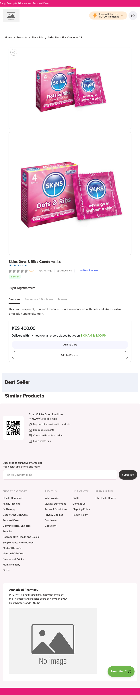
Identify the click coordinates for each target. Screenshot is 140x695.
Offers (6, 570)
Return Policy (80, 514)
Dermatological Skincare (17, 525)
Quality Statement (55, 503)
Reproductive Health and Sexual (21, 536)
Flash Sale (37, 37)
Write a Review (89, 270)
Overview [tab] (14, 299)
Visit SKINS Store (18, 265)
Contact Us (79, 503)
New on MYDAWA (13, 553)
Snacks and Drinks (13, 559)
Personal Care (11, 520)
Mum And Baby (11, 564)
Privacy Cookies (54, 514)
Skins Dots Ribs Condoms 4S (65, 37)
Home (8, 37)
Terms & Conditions (56, 509)
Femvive (7, 531)
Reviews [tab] (62, 299)
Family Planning (11, 503)
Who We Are (52, 498)
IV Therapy (9, 509)
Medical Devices (12, 548)
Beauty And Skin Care (15, 514)
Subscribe (128, 474)
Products (22, 37)
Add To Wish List (70, 355)
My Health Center (106, 498)
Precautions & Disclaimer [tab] (39, 299)
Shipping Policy (81, 509)
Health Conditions (13, 498)
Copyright (50, 525)
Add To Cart (70, 344)
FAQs (76, 498)
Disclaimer (51, 520)
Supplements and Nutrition (18, 542)
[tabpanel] (70, 311)
